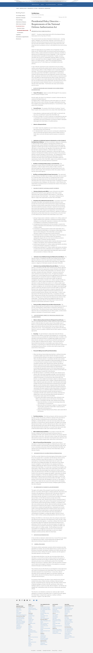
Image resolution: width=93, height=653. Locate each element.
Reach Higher (43, 637)
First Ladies (67, 618)
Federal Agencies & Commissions (68, 634)
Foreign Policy (31, 619)
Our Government (68, 627)
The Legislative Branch (69, 629)
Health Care (30, 620)
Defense (29, 625)
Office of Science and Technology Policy (44, 624)
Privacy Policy (54, 650)
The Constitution (68, 632)
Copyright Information (47, 650)
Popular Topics (31, 605)
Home (17, 8)
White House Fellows (56, 619)
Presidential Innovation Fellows (57, 621)
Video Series (67, 610)
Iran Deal (30, 622)
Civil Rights (30, 614)
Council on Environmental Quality (45, 629)
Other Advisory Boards (44, 618)
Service (29, 634)
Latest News (18, 608)
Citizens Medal (55, 632)
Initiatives (42, 633)
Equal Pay (30, 629)
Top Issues (30, 613)
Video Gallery (18, 612)
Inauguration (42, 643)
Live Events (18, 613)
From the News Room (20, 607)
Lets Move (42, 634)
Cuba (29, 610)
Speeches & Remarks (20, 17)
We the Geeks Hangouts (57, 608)
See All (41, 632)
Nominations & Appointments (22, 36)
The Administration (51, 4)
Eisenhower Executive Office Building (69, 623)
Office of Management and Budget (45, 621)
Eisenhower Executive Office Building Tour (69, 609)
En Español (33, 650)
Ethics (29, 628)
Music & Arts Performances (21, 614)
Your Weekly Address (20, 15)
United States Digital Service (56, 624)
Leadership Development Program (57, 626)
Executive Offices (43, 619)
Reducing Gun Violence (32, 632)
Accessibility (39, 650)
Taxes (29, 638)
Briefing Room (35, 4)
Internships (55, 618)
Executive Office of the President (44, 614)
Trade (29, 640)
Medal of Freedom (43, 644)
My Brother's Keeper (44, 638)
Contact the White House (57, 630)
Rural (29, 633)
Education (30, 618)
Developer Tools (56, 610)
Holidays (66, 613)
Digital (54, 605)
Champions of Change (57, 633)
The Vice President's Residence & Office (68, 620)
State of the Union (43, 642)
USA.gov (60, 650)
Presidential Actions (32, 8)
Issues (42, 4)
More (29, 624)
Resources (67, 638)
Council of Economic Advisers (44, 626)
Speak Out (55, 628)
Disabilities (30, 627)
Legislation (18, 34)
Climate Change (31, 615)
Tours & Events (55, 614)
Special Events (43, 640)
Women (29, 645)
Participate (55, 604)
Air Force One (67, 625)
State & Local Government (69, 637)
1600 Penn (60, 4)
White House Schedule (21, 24)
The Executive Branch (69, 628)
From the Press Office (20, 616)
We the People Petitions (57, 629)
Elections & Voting (68, 635)
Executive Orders (20, 28)
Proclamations (20, 32)
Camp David (67, 624)
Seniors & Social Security (33, 637)
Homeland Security (31, 630)
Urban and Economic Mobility (32, 643)
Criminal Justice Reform (32, 609)
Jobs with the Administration (55, 616)
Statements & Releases (21, 21)
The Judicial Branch (68, 630)
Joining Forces (43, 635)
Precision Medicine (43, 639)
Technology (30, 639)
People (41, 605)
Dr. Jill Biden (42, 610)
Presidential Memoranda (44, 8)
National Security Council (45, 630)
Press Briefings (19, 19)
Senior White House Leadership (44, 616)
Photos (17, 611)
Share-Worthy (18, 609)
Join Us (54, 613)
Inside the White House (69, 605)
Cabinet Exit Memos (32, 608)
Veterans (30, 644)
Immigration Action (31, 623)
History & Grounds (68, 615)
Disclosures (18, 38)
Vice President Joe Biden (45, 608)
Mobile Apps (55, 609)
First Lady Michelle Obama (45, 609)
